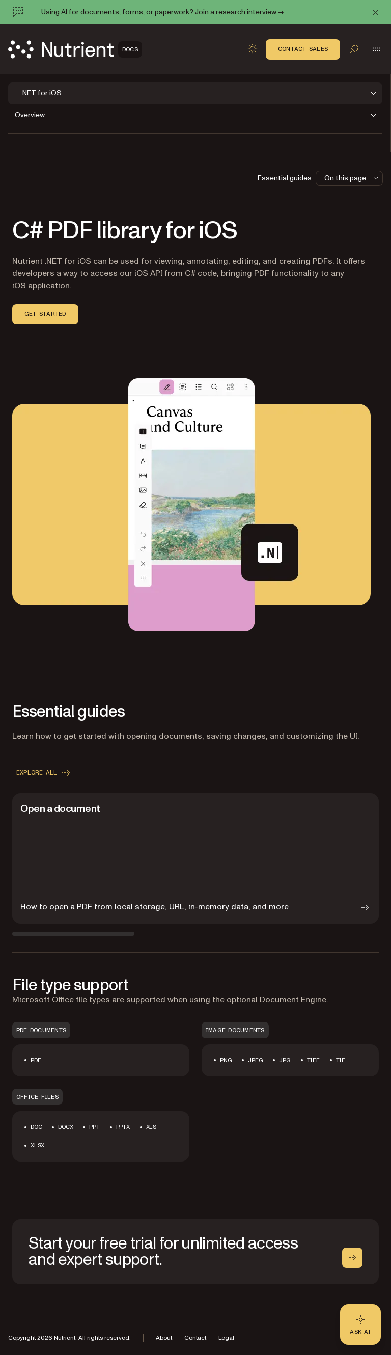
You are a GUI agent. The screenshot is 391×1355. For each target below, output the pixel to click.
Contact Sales (303, 49)
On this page (352, 178)
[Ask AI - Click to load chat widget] (360, 1324)
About (164, 1338)
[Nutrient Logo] (75, 49)
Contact (195, 1338)
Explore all (44, 773)
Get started (45, 314)
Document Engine (293, 999)
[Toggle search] (354, 49)
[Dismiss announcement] (376, 12)
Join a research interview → (239, 12)
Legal (226, 1338)
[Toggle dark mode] (252, 49)
